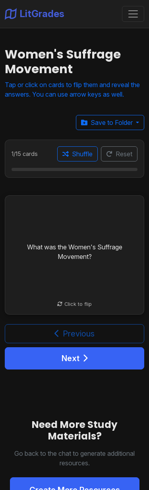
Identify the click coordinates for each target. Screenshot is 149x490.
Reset (119, 154)
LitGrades (34, 14)
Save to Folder (107, 122)
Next (75, 358)
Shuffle (77, 154)
